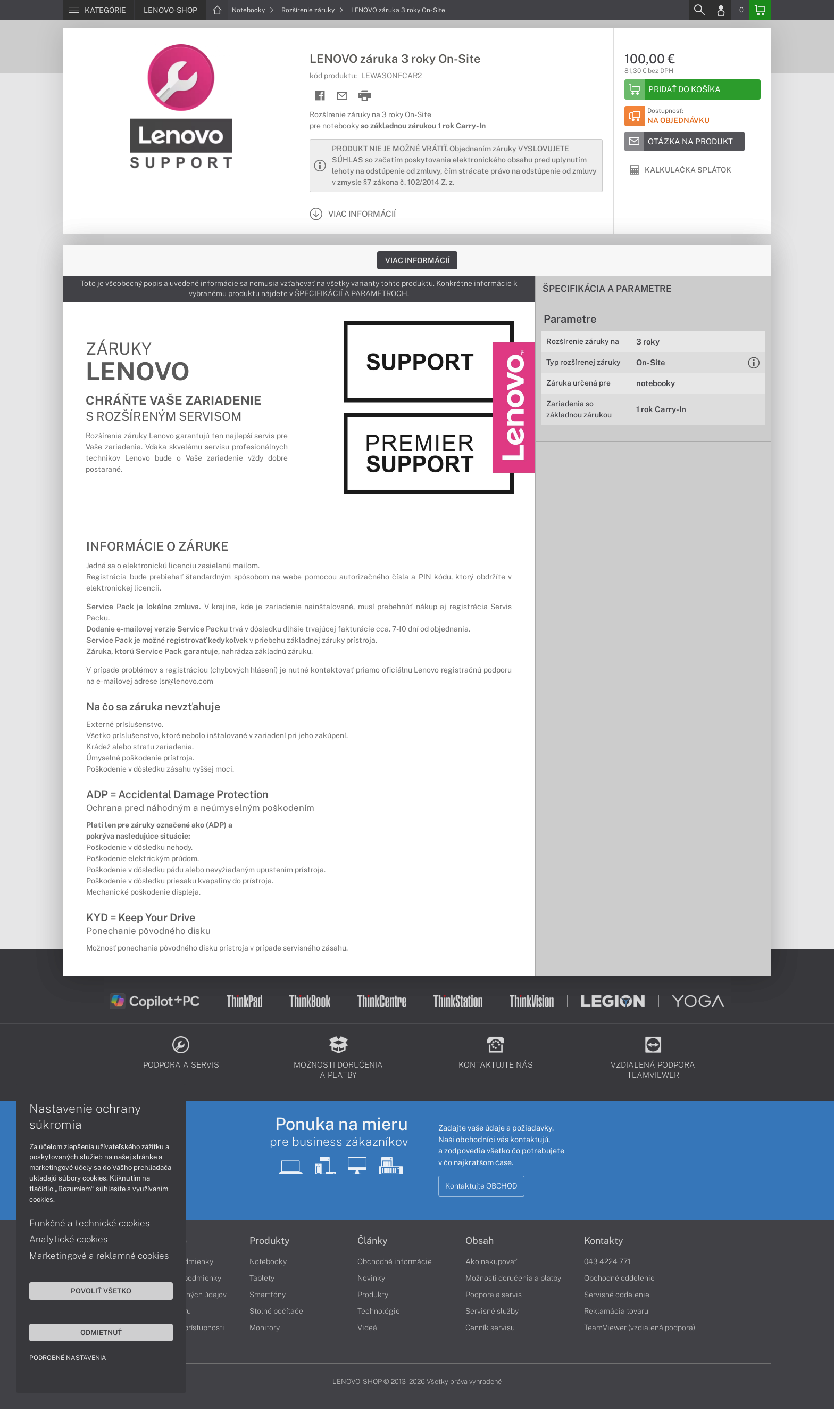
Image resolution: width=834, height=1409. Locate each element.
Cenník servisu (490, 1327)
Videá (367, 1327)
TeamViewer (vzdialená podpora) (639, 1327)
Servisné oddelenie (616, 1294)
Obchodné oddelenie (619, 1278)
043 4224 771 (607, 1261)
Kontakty (603, 1241)
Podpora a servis (493, 1294)
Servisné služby (492, 1311)
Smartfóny (267, 1294)
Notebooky (253, 10)
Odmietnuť (101, 1332)
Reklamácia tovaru (616, 1311)
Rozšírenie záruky (312, 10)
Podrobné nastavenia (67, 1358)
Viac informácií (417, 260)
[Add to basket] (692, 89)
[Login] (720, 10)
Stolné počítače (276, 1311)
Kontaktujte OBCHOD (481, 1186)
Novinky (371, 1278)
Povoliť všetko (101, 1291)
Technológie (378, 1311)
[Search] (699, 10)
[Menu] (98, 10)
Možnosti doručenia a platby (513, 1278)
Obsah (479, 1241)
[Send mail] (342, 96)
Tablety (261, 1278)
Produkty (269, 1241)
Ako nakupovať (491, 1261)
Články (372, 1241)
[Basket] (760, 10)
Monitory (264, 1327)
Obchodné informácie (394, 1261)
